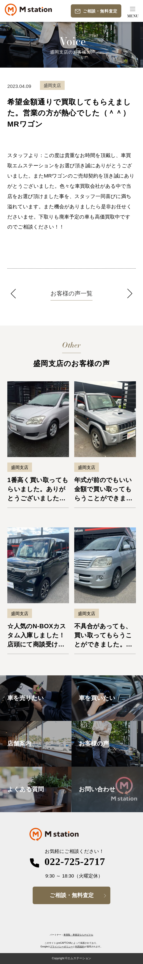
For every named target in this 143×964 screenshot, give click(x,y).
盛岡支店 (19, 467)
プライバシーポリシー (61, 946)
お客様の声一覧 (71, 293)
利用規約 (79, 946)
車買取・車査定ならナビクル (78, 934)
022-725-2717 (75, 861)
